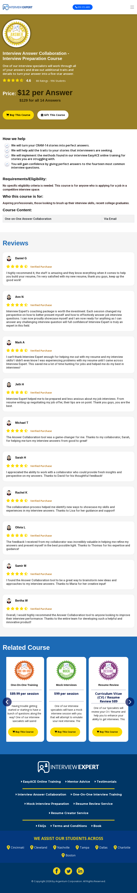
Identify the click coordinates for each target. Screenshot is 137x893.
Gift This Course (53, 115)
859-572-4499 (82, 7)
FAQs (41, 826)
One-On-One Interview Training (96, 794)
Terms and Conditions (68, 826)
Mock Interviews (68, 684)
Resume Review (110, 684)
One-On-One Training (26, 684)
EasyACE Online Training (41, 781)
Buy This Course (18, 115)
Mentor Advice (77, 781)
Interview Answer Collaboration (40, 794)
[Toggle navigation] (132, 7)
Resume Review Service (93, 804)
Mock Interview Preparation (46, 804)
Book (96, 826)
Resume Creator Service (68, 813)
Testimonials (105, 781)
